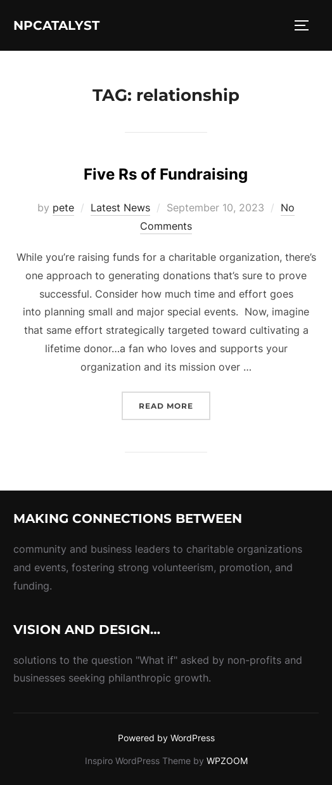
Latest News (120, 207)
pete (63, 207)
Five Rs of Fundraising (166, 174)
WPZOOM (227, 760)
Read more (174, 405)
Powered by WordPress (166, 737)
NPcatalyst (56, 25)
